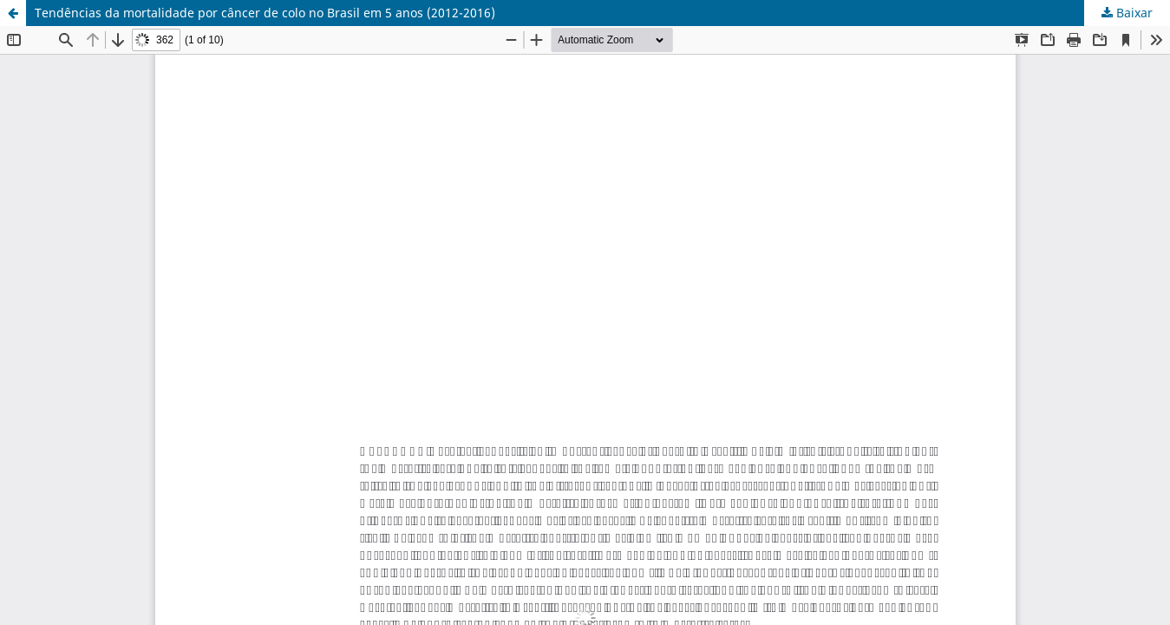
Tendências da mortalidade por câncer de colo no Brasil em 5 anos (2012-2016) (265, 12)
